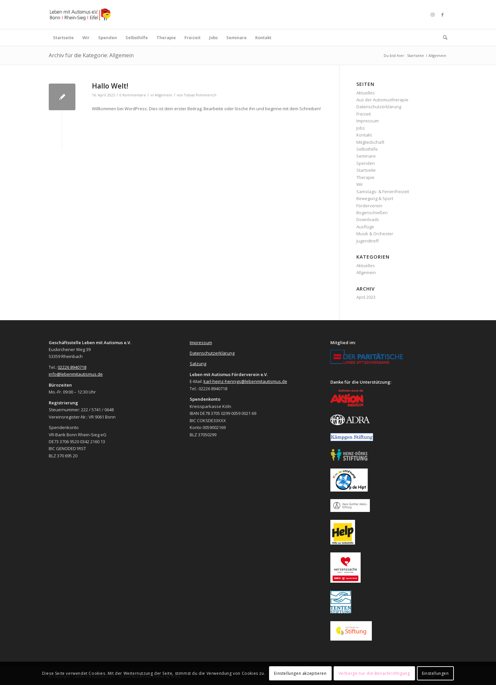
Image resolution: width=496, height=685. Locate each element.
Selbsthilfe (367, 149)
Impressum (367, 121)
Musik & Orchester (374, 234)
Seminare (366, 156)
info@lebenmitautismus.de (76, 374)
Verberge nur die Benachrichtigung (374, 673)
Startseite (366, 170)
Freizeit (363, 114)
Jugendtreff (367, 241)
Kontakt (364, 135)
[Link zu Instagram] (432, 14)
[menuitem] (63, 37)
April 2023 (365, 297)
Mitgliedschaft (370, 142)
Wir (359, 184)
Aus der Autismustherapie (382, 100)
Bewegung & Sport (374, 198)
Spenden (365, 163)
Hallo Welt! (110, 85)
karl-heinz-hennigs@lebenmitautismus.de (245, 381)
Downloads (367, 219)
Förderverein (369, 206)
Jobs (360, 128)
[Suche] (443, 37)
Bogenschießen (372, 213)
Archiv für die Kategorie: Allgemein (91, 55)
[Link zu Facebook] (442, 14)
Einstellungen (435, 673)
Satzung (198, 364)
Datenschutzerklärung (378, 107)
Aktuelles (365, 93)
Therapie (365, 177)
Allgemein (163, 95)
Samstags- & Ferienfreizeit (382, 191)
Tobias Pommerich (200, 95)
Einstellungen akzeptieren (300, 673)
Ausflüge (365, 227)
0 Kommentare (133, 95)
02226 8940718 (72, 367)
